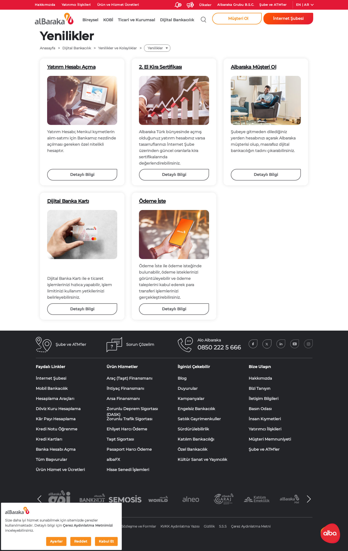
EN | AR (302, 5)
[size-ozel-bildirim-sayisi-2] (177, 4)
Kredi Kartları (49, 439)
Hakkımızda (45, 5)
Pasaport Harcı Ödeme (129, 449)
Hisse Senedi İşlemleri (128, 469)
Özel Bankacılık (192, 449)
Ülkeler (205, 5)
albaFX (113, 459)
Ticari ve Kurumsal (136, 20)
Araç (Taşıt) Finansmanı (129, 378)
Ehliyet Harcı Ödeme (127, 429)
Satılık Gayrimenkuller (199, 419)
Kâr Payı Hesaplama (56, 419)
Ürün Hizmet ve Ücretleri (60, 469)
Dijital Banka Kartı (68, 201)
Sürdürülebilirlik (193, 429)
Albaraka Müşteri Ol (253, 67)
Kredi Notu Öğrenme (56, 429)
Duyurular (188, 388)
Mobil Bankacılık (52, 388)
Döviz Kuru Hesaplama (58, 408)
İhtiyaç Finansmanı (125, 388)
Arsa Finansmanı (123, 398)
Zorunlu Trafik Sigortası (129, 419)
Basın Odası (260, 408)
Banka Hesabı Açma (56, 449)
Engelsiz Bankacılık (196, 408)
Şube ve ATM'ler (272, 5)
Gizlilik (209, 526)
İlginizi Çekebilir (194, 366)
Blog (182, 378)
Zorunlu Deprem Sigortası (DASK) (132, 409)
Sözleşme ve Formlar (138, 526)
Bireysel (90, 20)
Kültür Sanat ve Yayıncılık (202, 459)
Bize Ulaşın (260, 366)
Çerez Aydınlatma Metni (251, 526)
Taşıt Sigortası (120, 439)
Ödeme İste (152, 201)
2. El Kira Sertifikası (160, 67)
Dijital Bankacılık (177, 20)
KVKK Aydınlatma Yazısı (180, 526)
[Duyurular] (190, 4)
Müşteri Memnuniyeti (270, 439)
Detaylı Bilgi (82, 174)
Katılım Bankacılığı (196, 439)
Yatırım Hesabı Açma (71, 67)
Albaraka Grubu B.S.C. (235, 5)
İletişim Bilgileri (263, 398)
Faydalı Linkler (50, 366)
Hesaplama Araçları (55, 398)
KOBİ (108, 20)
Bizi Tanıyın (259, 388)
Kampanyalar (191, 398)
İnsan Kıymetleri (265, 419)
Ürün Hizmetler (122, 366)
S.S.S (223, 526)
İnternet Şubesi (51, 378)
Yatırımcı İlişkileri (76, 5)
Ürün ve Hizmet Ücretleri (118, 5)
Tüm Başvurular (51, 459)
